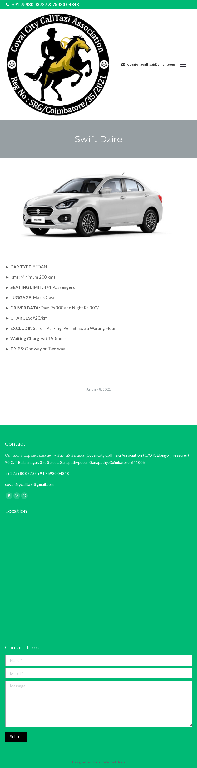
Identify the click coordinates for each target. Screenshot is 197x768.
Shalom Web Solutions (108, 762)
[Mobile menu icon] (186, 64)
